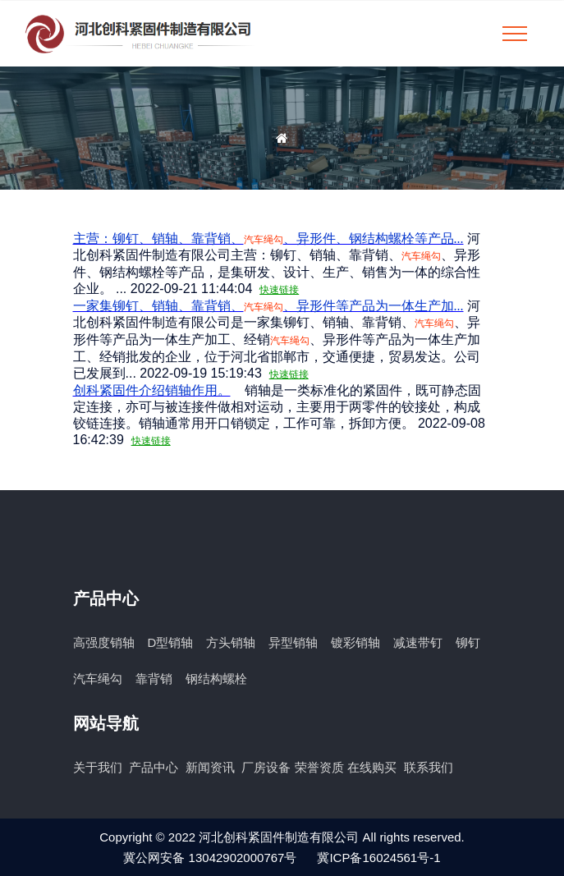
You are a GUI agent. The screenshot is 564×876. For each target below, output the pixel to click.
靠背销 (153, 679)
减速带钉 (417, 642)
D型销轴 (171, 642)
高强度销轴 (104, 642)
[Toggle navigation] (514, 33)
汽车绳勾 (97, 679)
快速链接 (279, 290)
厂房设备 (266, 767)
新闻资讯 (212, 767)
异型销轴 (293, 642)
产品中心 (155, 767)
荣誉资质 (319, 767)
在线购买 (373, 767)
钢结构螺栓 (216, 679)
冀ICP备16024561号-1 (378, 858)
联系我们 (428, 767)
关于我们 (99, 767)
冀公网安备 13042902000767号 (209, 858)
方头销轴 (230, 642)
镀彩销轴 (355, 642)
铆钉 (468, 642)
